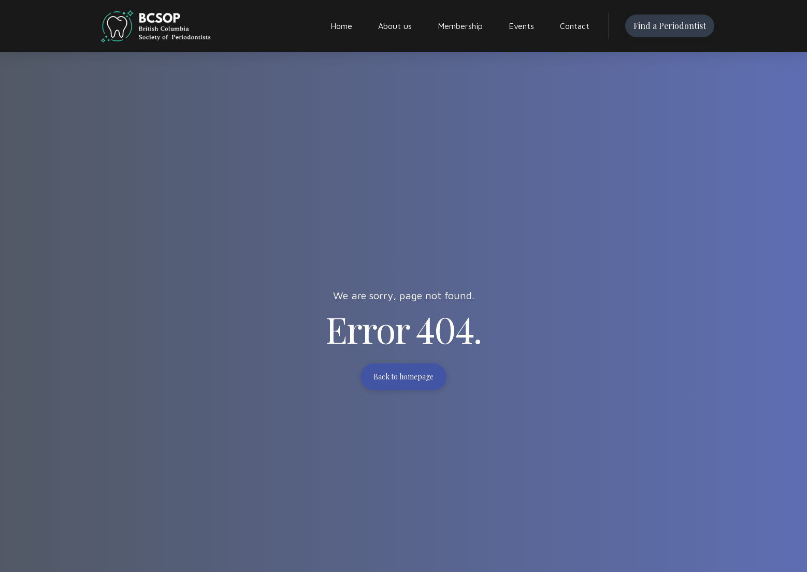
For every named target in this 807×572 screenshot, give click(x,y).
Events (521, 26)
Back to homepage (403, 377)
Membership (460, 26)
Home (341, 26)
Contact (574, 26)
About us (395, 26)
